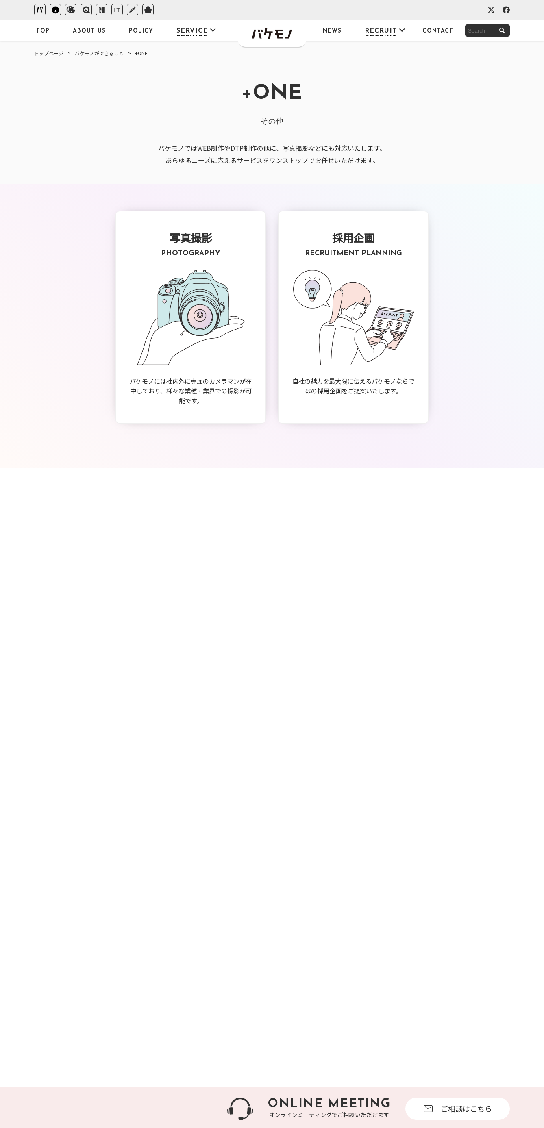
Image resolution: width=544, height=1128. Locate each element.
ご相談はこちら (458, 1108)
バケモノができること (99, 53)
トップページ (48, 53)
